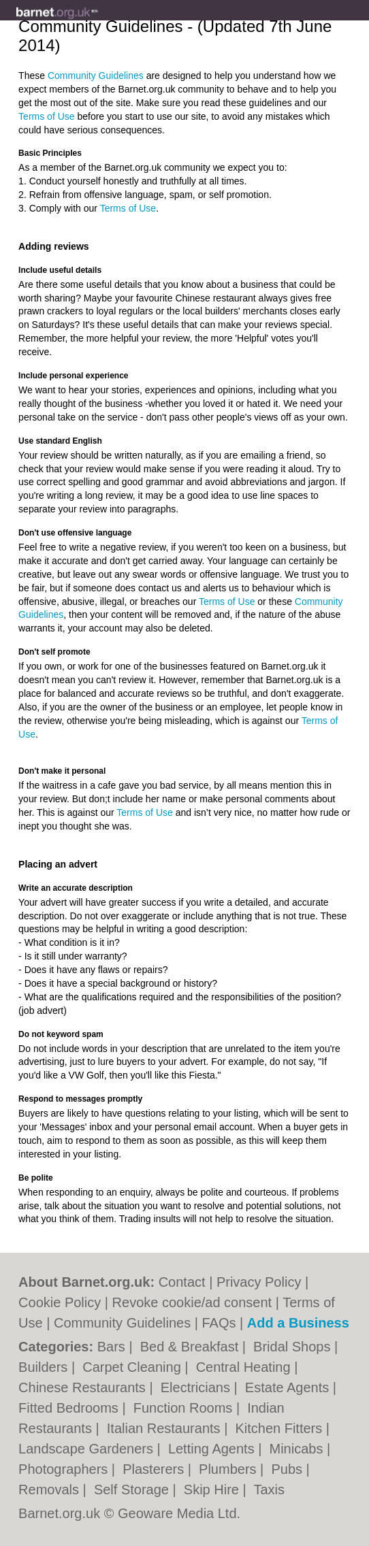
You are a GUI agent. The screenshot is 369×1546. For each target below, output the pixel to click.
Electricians (197, 1387)
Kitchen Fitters (280, 1428)
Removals (50, 1489)
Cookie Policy (59, 1302)
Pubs (288, 1469)
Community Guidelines (96, 75)
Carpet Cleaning (133, 1367)
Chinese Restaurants (83, 1387)
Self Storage (133, 1489)
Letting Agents (213, 1448)
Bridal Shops (293, 1346)
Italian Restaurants (165, 1428)
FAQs (219, 1322)
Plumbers (229, 1469)
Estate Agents (289, 1387)
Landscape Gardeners (87, 1448)
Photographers (65, 1469)
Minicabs (298, 1448)
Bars (113, 1346)
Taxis (269, 1489)
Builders (44, 1367)
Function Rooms (184, 1407)
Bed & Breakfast (191, 1346)
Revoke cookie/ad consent (192, 1302)
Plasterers (155, 1469)
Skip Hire (213, 1489)
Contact (182, 1281)
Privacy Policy (258, 1281)
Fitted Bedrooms (70, 1407)
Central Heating (245, 1367)
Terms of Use (46, 116)
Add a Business (298, 1322)
